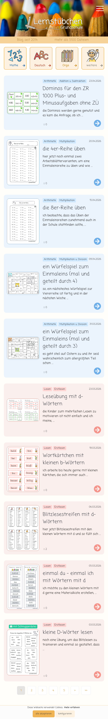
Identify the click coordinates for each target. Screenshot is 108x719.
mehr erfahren (72, 707)
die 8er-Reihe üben (64, 208)
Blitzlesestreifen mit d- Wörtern (69, 518)
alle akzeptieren (44, 713)
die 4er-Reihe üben (64, 149)
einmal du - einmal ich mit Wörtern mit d (68, 577)
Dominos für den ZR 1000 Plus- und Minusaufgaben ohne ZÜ (71, 96)
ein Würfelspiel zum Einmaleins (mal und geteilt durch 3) (66, 339)
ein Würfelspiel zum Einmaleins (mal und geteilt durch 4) (66, 274)
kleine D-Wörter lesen (68, 632)
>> (86, 690)
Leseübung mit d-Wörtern (63, 400)
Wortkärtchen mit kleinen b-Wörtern (63, 459)
